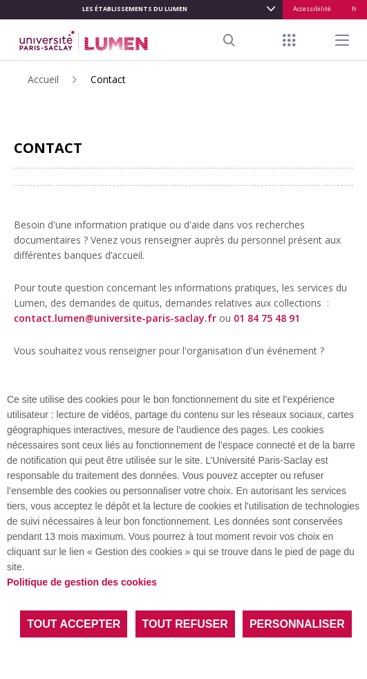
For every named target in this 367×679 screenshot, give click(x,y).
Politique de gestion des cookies (82, 582)
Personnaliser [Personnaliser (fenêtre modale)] (297, 624)
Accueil (43, 79)
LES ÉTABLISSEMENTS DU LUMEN (134, 8)
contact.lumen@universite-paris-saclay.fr (115, 318)
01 (267, 318)
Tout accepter (73, 624)
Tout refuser (185, 624)
